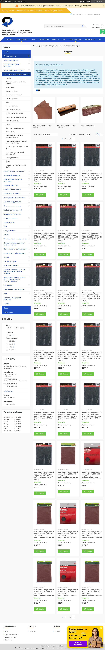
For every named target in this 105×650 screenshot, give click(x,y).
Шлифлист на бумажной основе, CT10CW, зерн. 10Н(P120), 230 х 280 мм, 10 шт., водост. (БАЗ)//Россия (44, 177)
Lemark (6, 304)
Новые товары (9, 222)
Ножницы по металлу (14, 95)
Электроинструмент (11, 60)
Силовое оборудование (12, 202)
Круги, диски (10, 132)
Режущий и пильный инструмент (15, 74)
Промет (33, 39)
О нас (64, 39)
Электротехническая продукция (15, 239)
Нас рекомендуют (75, 39)
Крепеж (6, 257)
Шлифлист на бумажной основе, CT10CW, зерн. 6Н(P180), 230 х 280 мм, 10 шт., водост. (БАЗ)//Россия (44, 296)
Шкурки (8, 124)
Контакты (8, 640)
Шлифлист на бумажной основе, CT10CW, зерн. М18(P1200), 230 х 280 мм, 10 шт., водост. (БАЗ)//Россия (68, 356)
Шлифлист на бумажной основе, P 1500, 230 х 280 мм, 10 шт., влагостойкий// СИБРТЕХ (44, 592)
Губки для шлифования (14, 113)
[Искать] (82, 26)
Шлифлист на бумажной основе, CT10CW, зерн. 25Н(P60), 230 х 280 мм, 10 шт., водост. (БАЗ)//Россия (44, 237)
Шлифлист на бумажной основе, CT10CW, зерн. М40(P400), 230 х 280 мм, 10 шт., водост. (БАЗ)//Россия (92, 416)
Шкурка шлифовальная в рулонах (66, 126)
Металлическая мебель (12, 214)
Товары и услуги (22, 39)
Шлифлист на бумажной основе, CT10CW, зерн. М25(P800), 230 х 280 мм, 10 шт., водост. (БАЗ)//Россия (44, 416)
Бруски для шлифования (15, 128)
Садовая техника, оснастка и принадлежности (14, 244)
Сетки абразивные (12, 98)
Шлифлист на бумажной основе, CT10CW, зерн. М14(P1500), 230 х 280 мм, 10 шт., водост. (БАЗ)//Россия (44, 356)
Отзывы (33, 631)
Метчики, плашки (12, 121)
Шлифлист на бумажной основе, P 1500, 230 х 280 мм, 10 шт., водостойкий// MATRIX (68, 592)
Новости (55, 39)
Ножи (8, 161)
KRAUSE (6, 235)
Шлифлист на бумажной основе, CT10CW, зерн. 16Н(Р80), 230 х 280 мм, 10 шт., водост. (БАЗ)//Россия (92, 177)
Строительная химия (11, 193)
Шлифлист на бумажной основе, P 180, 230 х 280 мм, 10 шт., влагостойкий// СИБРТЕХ (92, 592)
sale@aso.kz (8, 391)
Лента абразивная (88, 125)
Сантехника (8, 285)
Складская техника (10, 218)
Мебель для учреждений (13, 210)
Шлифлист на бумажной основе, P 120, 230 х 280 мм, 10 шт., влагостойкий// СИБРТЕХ (92, 534)
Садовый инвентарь (11, 185)
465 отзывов (86, 1)
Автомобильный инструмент (14, 70)
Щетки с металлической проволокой (15, 153)
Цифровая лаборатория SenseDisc (13, 299)
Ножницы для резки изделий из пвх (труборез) (16, 142)
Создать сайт (16, 1)
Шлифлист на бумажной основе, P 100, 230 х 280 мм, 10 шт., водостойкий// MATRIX (92, 475)
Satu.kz (62, 646)
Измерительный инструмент (14, 171)
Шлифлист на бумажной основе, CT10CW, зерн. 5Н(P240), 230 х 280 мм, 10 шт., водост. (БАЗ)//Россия (92, 237)
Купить (41, 195)
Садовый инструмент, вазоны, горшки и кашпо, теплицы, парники (15, 271)
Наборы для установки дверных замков (14, 136)
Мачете (9, 102)
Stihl (5, 226)
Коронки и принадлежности (16, 117)
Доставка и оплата (11, 634)
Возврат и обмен (11, 637)
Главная (9, 39)
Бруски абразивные (13, 110)
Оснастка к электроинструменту (15, 249)
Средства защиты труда (12, 206)
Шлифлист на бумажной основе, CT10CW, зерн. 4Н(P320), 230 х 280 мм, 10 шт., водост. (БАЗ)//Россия (68, 237)
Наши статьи (44, 39)
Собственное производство (14, 289)
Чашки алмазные (12, 106)
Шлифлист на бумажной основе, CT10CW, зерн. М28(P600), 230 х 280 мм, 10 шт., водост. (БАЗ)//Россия (68, 416)
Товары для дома (10, 261)
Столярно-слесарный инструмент (11, 65)
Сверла (8, 78)
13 (70, 139)
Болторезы (10, 87)
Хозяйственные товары (12, 189)
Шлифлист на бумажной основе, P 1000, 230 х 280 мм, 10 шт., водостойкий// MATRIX (68, 534)
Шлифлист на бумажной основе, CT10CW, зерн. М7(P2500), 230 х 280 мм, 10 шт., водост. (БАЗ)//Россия (44, 476)
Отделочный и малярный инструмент (13, 180)
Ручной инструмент (11, 265)
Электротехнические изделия (14, 198)
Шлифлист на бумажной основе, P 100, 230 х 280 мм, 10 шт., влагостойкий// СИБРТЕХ (68, 475)
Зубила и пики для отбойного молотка (17, 83)
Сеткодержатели (12, 158)
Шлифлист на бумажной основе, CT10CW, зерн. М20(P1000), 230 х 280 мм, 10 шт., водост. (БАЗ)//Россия (92, 356)
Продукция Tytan (10, 231)
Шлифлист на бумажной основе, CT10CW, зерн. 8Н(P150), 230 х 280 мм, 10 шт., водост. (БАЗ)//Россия (68, 296)
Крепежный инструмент (12, 175)
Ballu (5, 294)
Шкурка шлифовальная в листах (42, 126)
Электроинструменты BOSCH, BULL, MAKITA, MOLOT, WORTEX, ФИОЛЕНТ (15, 279)
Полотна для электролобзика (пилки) (17, 147)
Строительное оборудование (14, 253)
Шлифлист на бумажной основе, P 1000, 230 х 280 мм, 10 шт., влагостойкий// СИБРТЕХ (44, 534)
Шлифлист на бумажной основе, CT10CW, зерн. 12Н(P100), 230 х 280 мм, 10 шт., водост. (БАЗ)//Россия (68, 177)
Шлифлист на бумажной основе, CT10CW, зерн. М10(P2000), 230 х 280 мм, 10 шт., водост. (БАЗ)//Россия (92, 296)
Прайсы (57, 631)
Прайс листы (8, 312)
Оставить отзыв (97, 27)
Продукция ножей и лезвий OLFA (16, 166)
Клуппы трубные (12, 91)
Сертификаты (90, 39)
